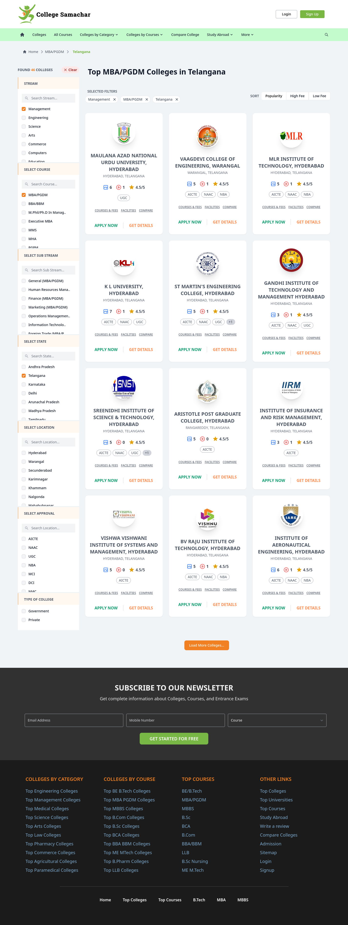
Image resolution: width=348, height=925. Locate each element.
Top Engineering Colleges (52, 791)
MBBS (188, 808)
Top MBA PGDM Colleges (129, 800)
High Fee (297, 96)
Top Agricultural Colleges (51, 861)
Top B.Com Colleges (124, 817)
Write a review (274, 826)
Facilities (128, 210)
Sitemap (268, 852)
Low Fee (319, 96)
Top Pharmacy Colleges (50, 844)
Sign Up (312, 14)
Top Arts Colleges (43, 826)
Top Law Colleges (43, 835)
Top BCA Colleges (121, 835)
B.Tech (199, 900)
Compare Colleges (279, 835)
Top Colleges (273, 791)
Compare (146, 210)
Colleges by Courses (145, 34)
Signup (267, 870)
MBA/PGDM (54, 51)
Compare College (185, 34)
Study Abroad (220, 34)
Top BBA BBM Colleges (127, 844)
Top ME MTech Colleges (128, 852)
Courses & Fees (106, 210)
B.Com (188, 835)
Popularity (273, 96)
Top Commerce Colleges (50, 852)
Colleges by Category (99, 34)
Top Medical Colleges (47, 808)
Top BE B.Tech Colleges (127, 791)
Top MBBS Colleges (123, 808)
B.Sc (186, 817)
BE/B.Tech (192, 791)
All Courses (63, 34)
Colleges (39, 34)
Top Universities (276, 800)
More (247, 34)
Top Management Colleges (53, 800)
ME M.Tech (193, 870)
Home (30, 51)
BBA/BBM (192, 844)
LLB (186, 852)
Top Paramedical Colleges (52, 870)
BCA (186, 826)
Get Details (141, 225)
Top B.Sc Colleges (121, 826)
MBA (221, 900)
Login (286, 14)
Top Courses (272, 808)
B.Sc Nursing (195, 861)
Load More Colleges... (206, 645)
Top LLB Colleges (121, 870)
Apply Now (106, 225)
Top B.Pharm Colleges (126, 861)
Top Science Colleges (47, 817)
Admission (271, 844)
